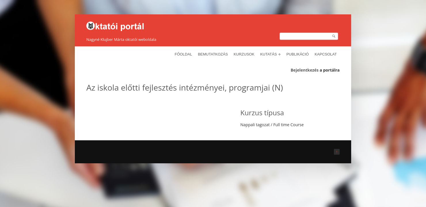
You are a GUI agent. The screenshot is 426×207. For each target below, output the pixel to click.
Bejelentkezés (305, 70)
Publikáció (297, 54)
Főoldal (183, 54)
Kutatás (270, 54)
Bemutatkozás (213, 54)
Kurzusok (244, 54)
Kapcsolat (326, 54)
